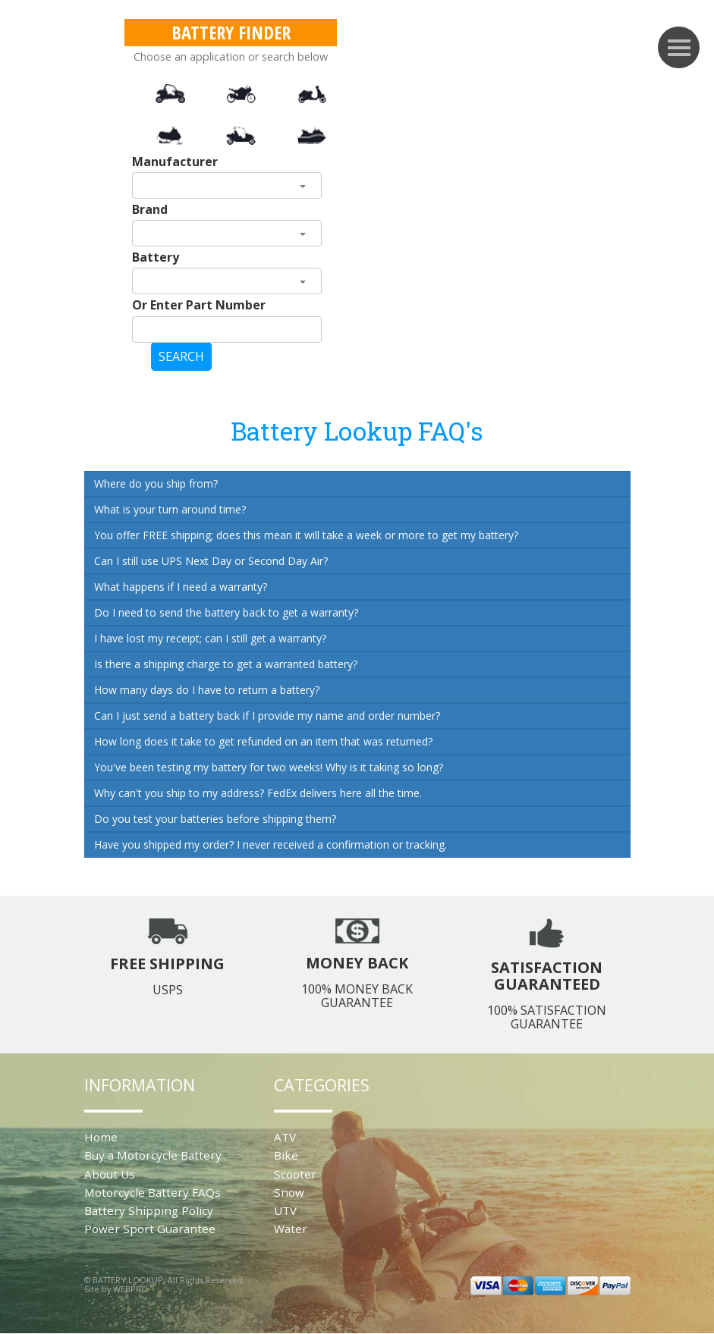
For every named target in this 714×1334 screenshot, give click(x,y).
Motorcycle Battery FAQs (152, 1192)
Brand (150, 209)
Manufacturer (175, 161)
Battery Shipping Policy (148, 1210)
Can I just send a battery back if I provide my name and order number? (267, 715)
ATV (285, 1136)
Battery (155, 257)
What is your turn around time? (170, 509)
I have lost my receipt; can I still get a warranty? (210, 638)
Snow (289, 1192)
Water (290, 1228)
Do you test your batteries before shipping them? (215, 818)
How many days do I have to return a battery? (206, 690)
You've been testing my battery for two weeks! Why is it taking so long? (268, 767)
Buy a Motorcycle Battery (153, 1155)
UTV (285, 1210)
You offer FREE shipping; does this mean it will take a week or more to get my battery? (306, 535)
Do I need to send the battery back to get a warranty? (226, 612)
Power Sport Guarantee (149, 1228)
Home (101, 1136)
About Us (109, 1174)
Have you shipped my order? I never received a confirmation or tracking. (270, 844)
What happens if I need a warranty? (180, 586)
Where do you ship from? (156, 483)
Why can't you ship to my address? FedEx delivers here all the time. (258, 793)
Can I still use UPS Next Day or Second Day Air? (211, 561)
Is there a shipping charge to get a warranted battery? (225, 664)
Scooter (295, 1174)
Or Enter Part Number (199, 305)
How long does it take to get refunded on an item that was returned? (263, 741)
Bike (286, 1155)
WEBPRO (130, 1289)
